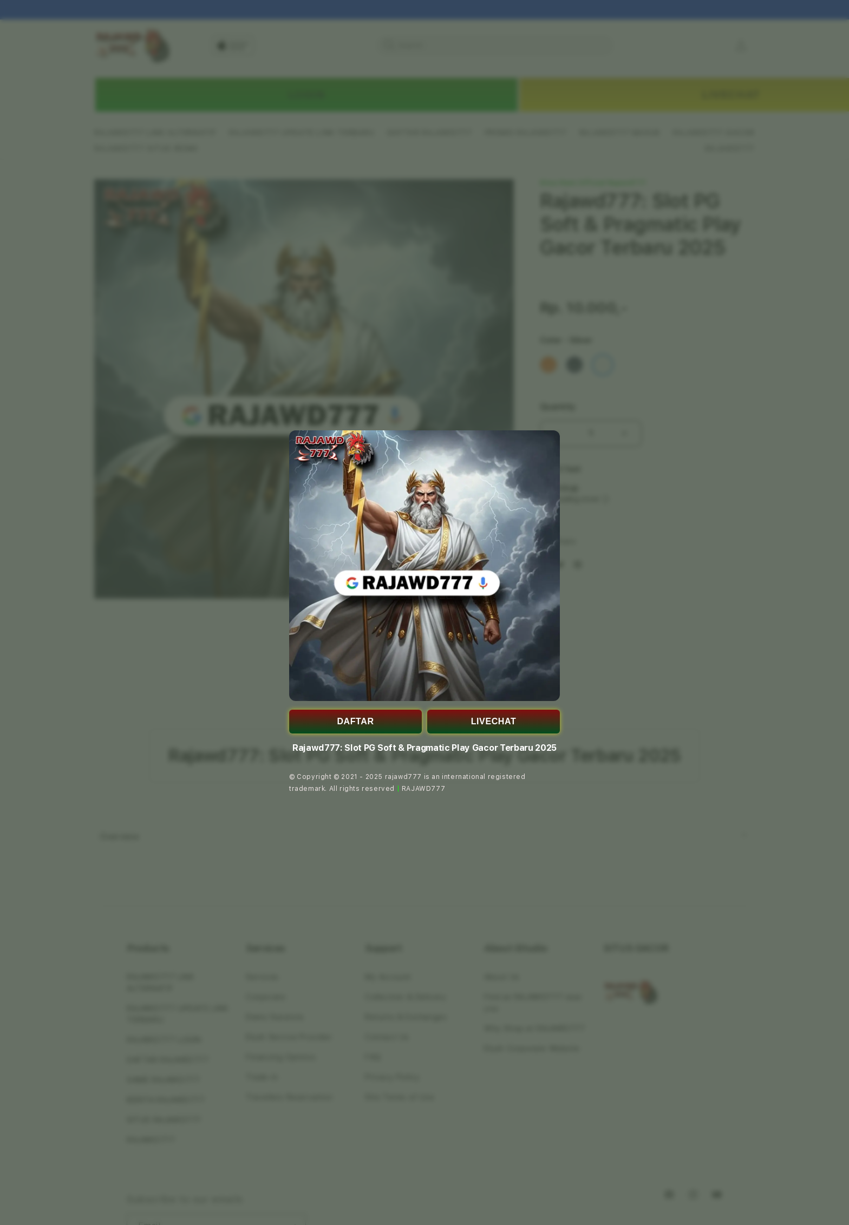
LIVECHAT (494, 721)
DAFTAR (355, 721)
